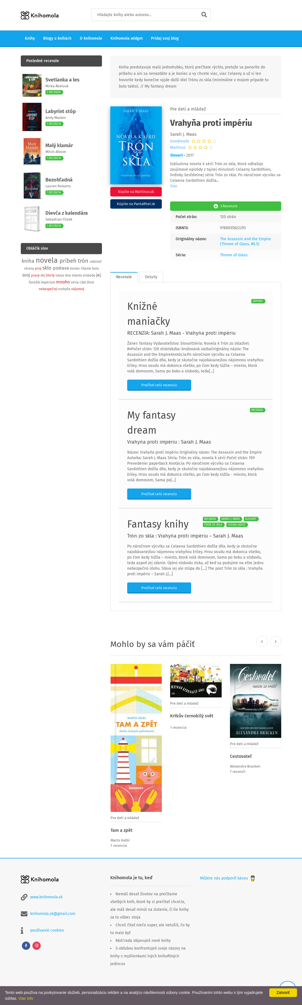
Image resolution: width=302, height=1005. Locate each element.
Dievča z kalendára (66, 213)
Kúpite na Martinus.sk (136, 192)
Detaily (151, 276)
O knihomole (91, 38)
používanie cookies (47, 929)
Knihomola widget (127, 38)
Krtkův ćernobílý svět (191, 715)
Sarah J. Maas (183, 134)
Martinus (178, 148)
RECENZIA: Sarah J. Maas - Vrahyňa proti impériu (181, 332)
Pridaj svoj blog (165, 38)
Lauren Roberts (58, 186)
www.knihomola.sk (46, 896)
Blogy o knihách (57, 38)
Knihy (30, 38)
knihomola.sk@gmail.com (52, 913)
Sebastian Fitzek (58, 219)
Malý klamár (59, 145)
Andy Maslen (55, 118)
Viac (174, 186)
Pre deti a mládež (188, 109)
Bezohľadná (59, 180)
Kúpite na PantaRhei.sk (136, 204)
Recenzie (124, 276)
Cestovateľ (241, 755)
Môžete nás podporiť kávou (228, 877)
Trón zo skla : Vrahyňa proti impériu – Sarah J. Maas (185, 535)
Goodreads (179, 141)
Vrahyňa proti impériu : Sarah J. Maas (169, 441)
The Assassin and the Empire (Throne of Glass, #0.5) (245, 241)
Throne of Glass (234, 254)
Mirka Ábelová (56, 86)
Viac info (25, 998)
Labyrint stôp (60, 111)
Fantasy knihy (158, 524)
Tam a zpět (121, 829)
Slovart (176, 155)
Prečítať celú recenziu (159, 384)
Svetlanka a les (62, 80)
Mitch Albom (55, 152)
